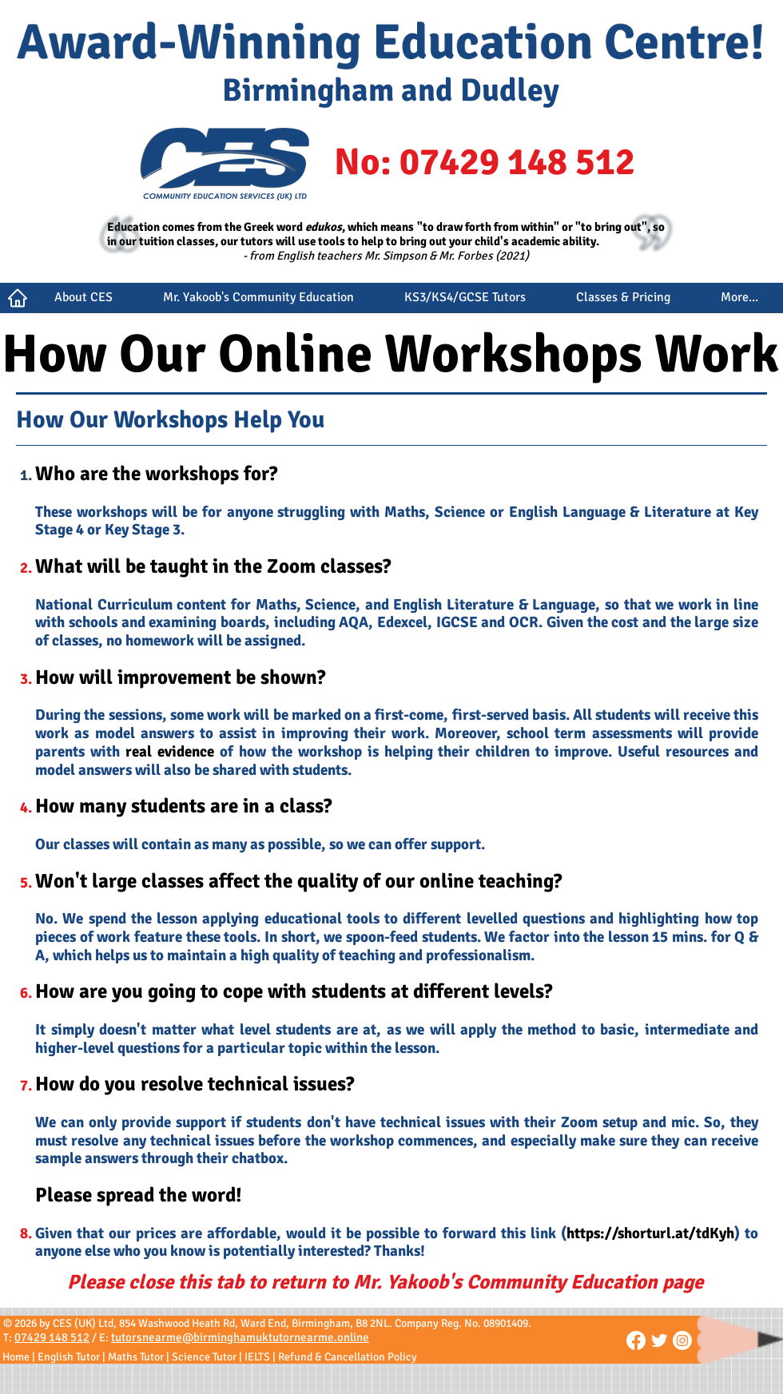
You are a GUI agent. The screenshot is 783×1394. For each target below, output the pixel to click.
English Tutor (69, 1357)
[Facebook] (636, 1340)
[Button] (15, 298)
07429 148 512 (51, 1337)
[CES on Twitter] (659, 1340)
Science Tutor (204, 1357)
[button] (83, 303)
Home (16, 1357)
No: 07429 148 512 (484, 162)
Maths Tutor (136, 1357)
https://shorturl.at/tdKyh (650, 1233)
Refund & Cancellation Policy (347, 1357)
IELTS (257, 1357)
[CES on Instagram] (682, 1340)
